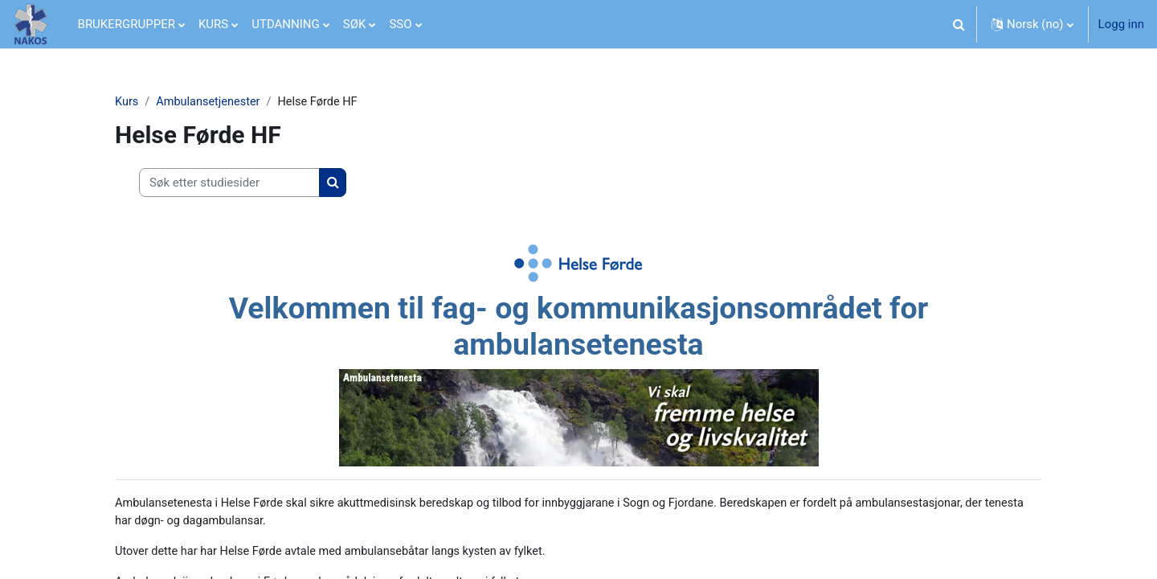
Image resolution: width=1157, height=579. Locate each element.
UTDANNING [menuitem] (285, 24)
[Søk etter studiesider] (229, 184)
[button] (959, 24)
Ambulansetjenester (211, 102)
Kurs (127, 102)
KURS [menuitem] (213, 24)
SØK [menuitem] (354, 24)
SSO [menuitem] (400, 24)
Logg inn (1121, 24)
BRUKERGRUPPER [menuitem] (126, 24)
